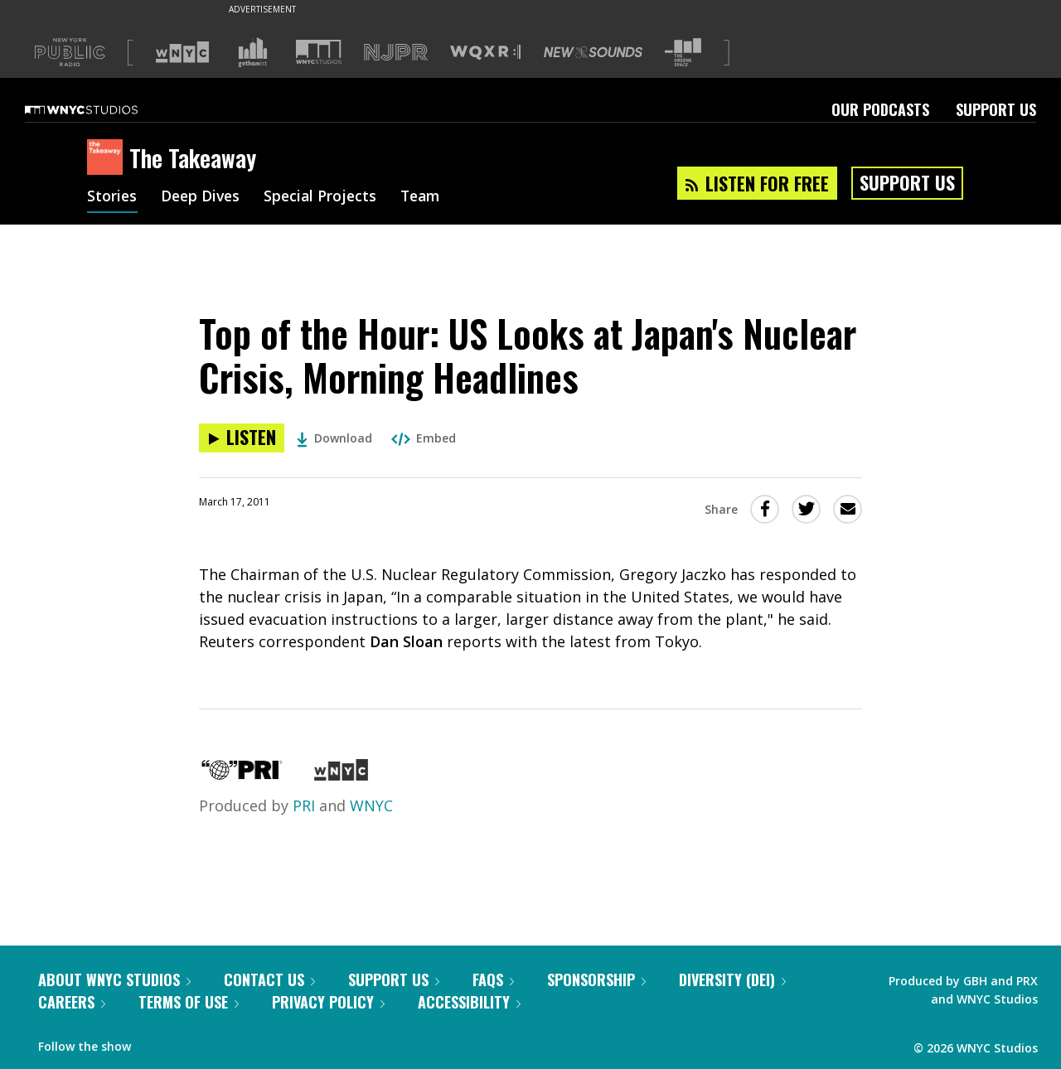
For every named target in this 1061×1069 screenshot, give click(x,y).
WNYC (371, 805)
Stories (112, 197)
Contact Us (269, 979)
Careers (71, 1002)
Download (334, 438)
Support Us (996, 109)
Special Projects (325, 197)
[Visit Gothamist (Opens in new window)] (253, 52)
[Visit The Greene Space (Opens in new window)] (683, 52)
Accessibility (469, 1002)
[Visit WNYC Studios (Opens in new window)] (319, 52)
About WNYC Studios (114, 979)
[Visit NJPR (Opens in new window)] (396, 52)
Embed (423, 438)
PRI (304, 805)
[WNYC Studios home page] (102, 109)
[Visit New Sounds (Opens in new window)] (593, 52)
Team (428, 197)
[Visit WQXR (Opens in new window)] (485, 52)
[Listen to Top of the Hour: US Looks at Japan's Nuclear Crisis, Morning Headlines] (241, 437)
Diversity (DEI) (732, 979)
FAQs (493, 979)
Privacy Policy (328, 1002)
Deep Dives (203, 197)
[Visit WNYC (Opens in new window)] (182, 52)
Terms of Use (188, 1002)
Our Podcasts (880, 109)
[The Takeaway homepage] (108, 158)
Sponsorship (596, 979)
